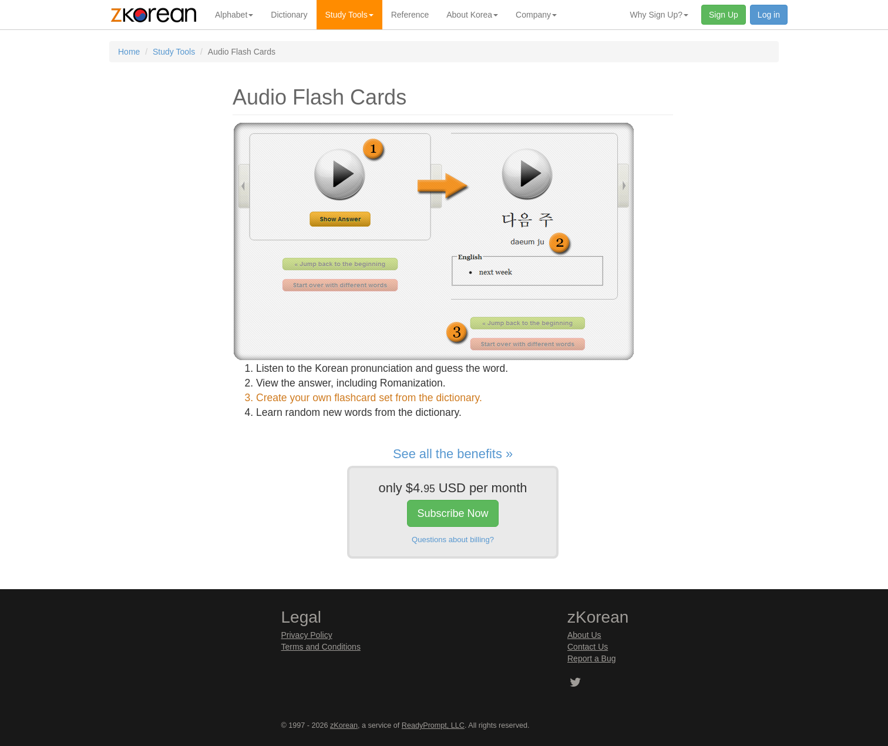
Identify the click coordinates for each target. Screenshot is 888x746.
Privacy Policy (306, 635)
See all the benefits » (453, 453)
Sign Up (723, 14)
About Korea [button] (472, 14)
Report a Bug (591, 658)
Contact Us (587, 646)
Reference (410, 14)
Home (129, 51)
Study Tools (174, 51)
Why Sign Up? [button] (659, 14)
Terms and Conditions (321, 646)
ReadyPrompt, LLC (433, 725)
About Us (584, 635)
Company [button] (536, 14)
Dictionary (289, 14)
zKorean (344, 725)
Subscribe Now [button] (452, 513)
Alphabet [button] (234, 14)
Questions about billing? (453, 539)
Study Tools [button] (349, 14)
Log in (769, 14)
